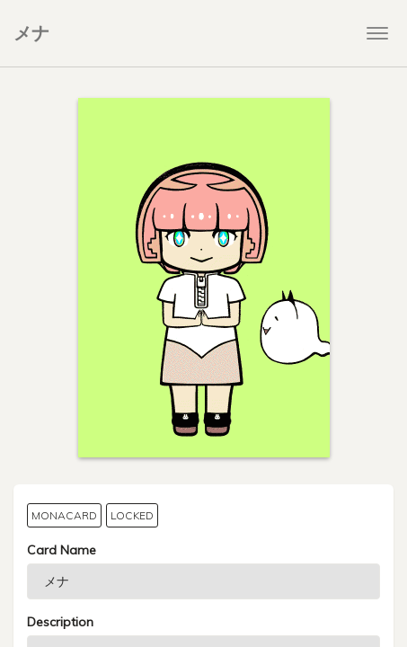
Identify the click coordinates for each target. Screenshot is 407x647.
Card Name (61, 550)
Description (60, 622)
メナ (31, 33)
